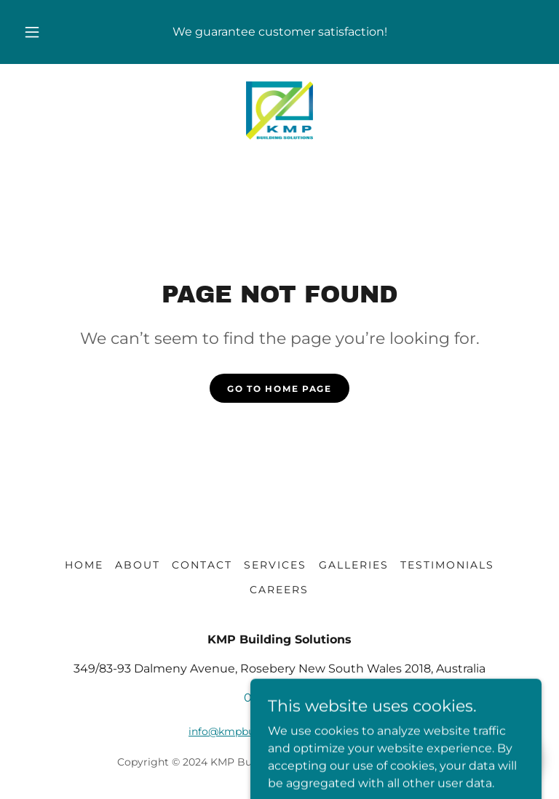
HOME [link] (84, 564)
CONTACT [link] (202, 564)
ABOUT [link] (137, 564)
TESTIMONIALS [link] (447, 564)
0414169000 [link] (279, 697)
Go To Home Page (279, 388)
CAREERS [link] (279, 589)
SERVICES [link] (275, 564)
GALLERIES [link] (354, 564)
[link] (279, 110)
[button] (40, 32)
